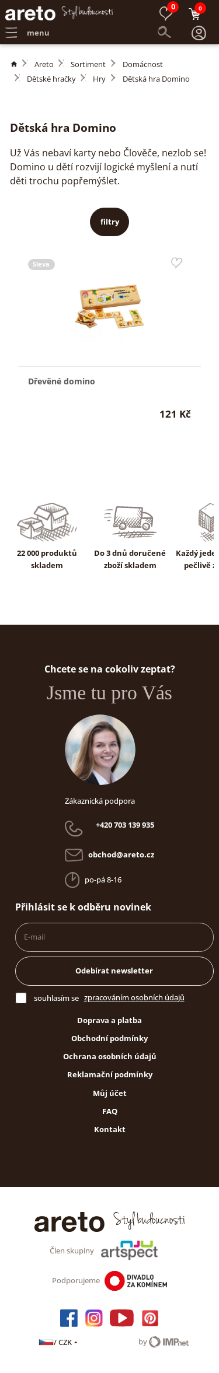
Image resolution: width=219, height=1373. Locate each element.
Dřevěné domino (61, 381)
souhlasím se (56, 998)
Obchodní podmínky (109, 1038)
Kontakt (110, 1129)
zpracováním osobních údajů (134, 997)
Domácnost (143, 64)
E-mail (34, 936)
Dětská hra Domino (156, 78)
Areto (44, 64)
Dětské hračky (51, 78)
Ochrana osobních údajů (110, 1056)
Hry (99, 78)
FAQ (109, 1111)
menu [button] (27, 32)
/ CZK (59, 1342)
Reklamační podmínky (109, 1074)
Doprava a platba (109, 1020)
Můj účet (110, 1093)
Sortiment (88, 64)
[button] (199, 33)
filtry (109, 221)
